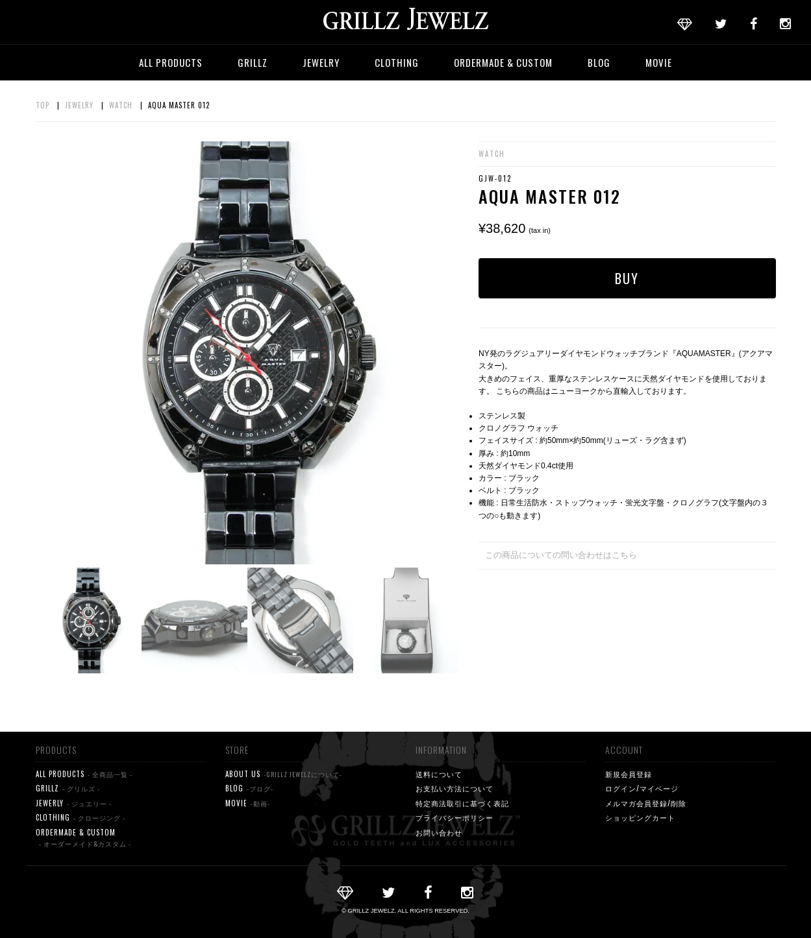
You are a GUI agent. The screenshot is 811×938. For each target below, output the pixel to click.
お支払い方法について (454, 788)
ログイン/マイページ (642, 788)
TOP (42, 105)
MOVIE (658, 62)
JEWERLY (74, 803)
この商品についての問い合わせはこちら (561, 555)
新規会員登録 (628, 774)
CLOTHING (397, 62)
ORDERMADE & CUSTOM (503, 62)
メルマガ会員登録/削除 (645, 803)
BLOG (599, 62)
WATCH (120, 105)
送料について (439, 774)
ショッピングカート (640, 817)
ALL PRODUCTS (171, 62)
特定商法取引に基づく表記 (462, 803)
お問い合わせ (439, 832)
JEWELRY (321, 62)
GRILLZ (253, 62)
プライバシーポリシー (454, 817)
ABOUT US (283, 774)
